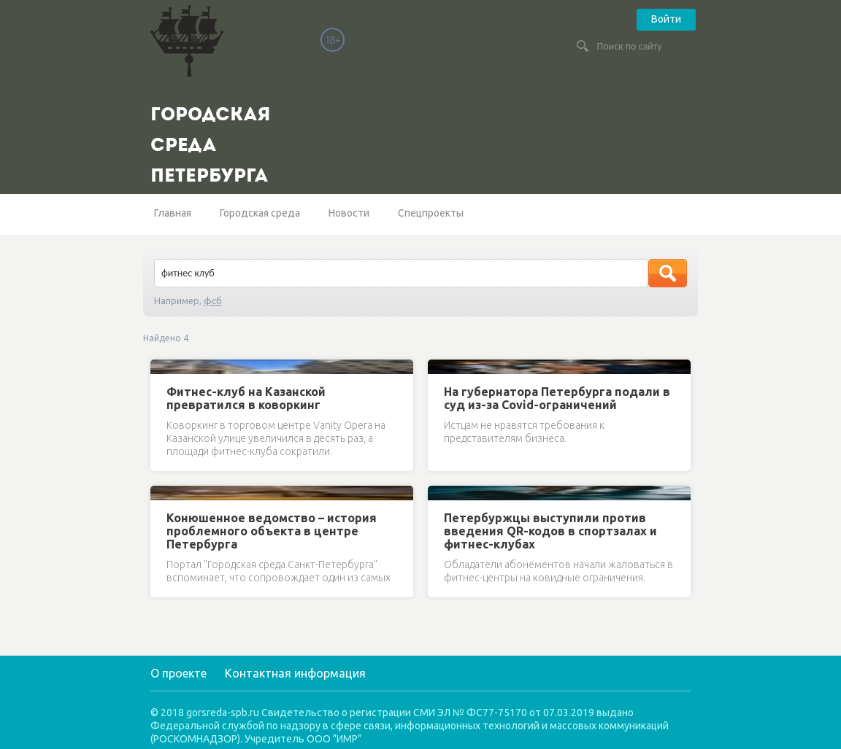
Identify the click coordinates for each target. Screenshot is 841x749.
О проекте (178, 673)
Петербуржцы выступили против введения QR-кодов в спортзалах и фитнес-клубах (550, 531)
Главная (172, 213)
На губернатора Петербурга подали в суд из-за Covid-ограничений (557, 398)
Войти (666, 19)
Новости (349, 213)
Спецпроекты (431, 213)
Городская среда (260, 213)
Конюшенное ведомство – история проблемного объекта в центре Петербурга (271, 531)
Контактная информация (295, 673)
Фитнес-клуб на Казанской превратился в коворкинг (246, 398)
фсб (213, 300)
